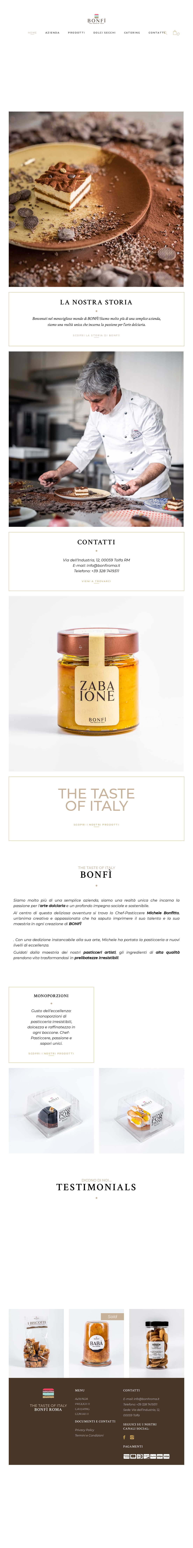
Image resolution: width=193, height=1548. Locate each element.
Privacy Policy (84, 1430)
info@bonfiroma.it (103, 565)
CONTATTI (82, 1414)
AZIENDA (81, 1399)
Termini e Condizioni (89, 1435)
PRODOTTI (82, 1404)
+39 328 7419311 (105, 571)
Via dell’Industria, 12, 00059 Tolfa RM (96, 560)
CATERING (82, 1409)
